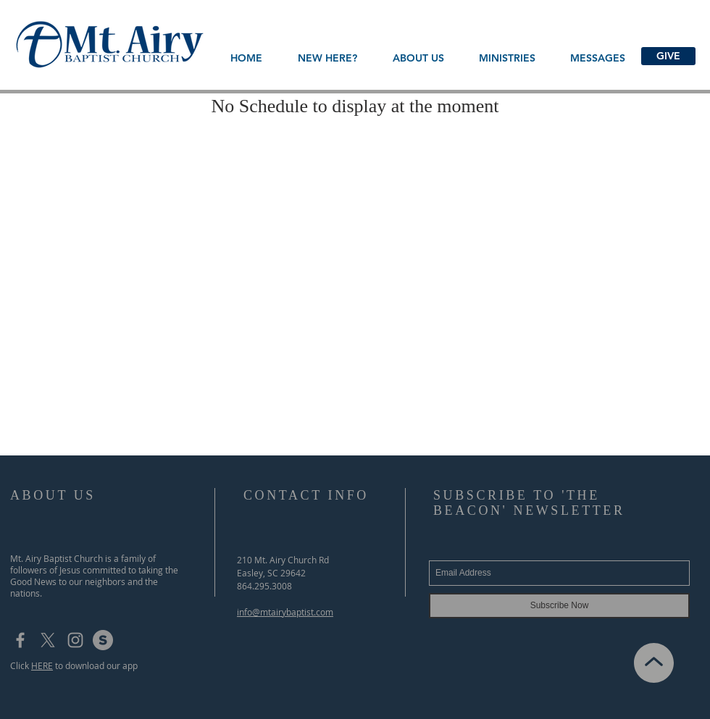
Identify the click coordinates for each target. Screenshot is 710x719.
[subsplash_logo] (103, 640)
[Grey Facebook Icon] (20, 640)
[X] (48, 640)
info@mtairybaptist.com (285, 612)
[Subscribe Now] (559, 605)
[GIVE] (668, 56)
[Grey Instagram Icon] (75, 640)
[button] (418, 58)
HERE (42, 665)
